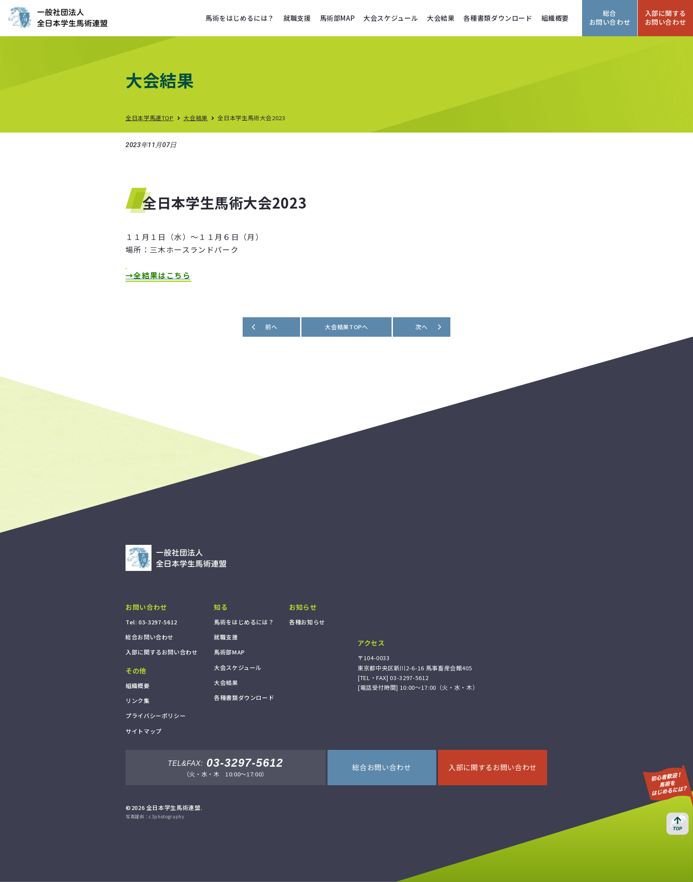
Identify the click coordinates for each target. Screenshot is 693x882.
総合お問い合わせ (610, 17)
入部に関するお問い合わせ (665, 17)
